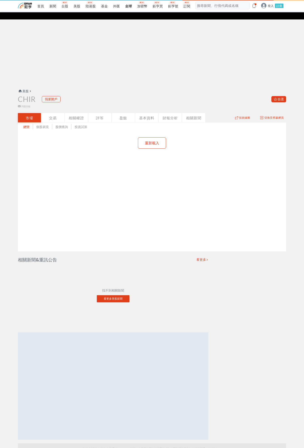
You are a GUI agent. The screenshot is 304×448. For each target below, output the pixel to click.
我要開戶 (51, 92)
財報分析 (170, 111)
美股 (23, 84)
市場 (29, 111)
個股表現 (42, 120)
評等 (100, 111)
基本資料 (146, 111)
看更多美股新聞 (113, 291)
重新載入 (152, 136)
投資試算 (81, 120)
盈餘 (123, 111)
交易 (53, 111)
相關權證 (76, 111)
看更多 (201, 252)
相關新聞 (193, 111)
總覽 (26, 120)
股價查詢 (61, 120)
